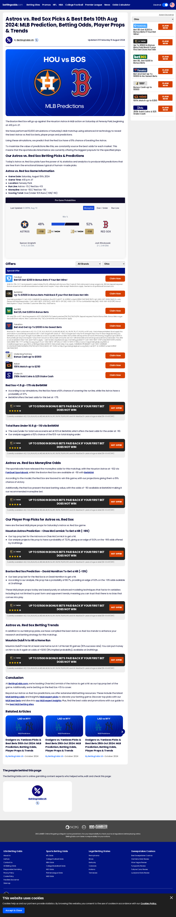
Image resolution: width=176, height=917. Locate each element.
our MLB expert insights (48, 700)
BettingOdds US (25, 40)
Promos (46, 4)
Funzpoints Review (138, 866)
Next (122, 732)
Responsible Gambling (12, 869)
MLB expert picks (49, 696)
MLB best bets (13, 700)
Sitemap (6, 883)
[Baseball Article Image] (24, 725)
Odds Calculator (121, 4)
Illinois (91, 859)
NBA (61, 4)
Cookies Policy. (149, 903)
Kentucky (92, 862)
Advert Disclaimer (166, 15)
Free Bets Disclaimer (11, 880)
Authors (6, 859)
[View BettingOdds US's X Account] (36, 40)
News (107, 4)
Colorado (92, 866)
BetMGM (89, 472)
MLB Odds (50, 876)
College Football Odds (55, 859)
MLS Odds (50, 869)
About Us (6, 855)
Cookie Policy (8, 876)
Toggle (165, 5)
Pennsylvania (94, 855)
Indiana (92, 869)
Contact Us (7, 862)
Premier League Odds (54, 873)
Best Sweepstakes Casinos (141, 855)
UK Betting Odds (9, 866)
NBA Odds (50, 862)
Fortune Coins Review (139, 869)
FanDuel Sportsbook (17, 472)
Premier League (93, 4)
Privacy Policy (8, 873)
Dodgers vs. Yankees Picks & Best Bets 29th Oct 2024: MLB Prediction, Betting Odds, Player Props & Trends (63, 745)
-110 (41, 231)
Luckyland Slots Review (140, 873)
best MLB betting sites (22, 704)
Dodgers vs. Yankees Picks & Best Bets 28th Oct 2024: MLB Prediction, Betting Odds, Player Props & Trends (103, 745)
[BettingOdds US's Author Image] (37, 790)
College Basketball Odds (56, 866)
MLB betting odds (15, 696)
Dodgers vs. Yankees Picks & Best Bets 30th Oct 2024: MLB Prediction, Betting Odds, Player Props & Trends (23, 745)
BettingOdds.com (18, 683)
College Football (74, 4)
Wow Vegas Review (139, 862)
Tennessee (93, 873)
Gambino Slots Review (140, 859)
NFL (55, 4)
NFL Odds (49, 855)
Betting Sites (33, 4)
